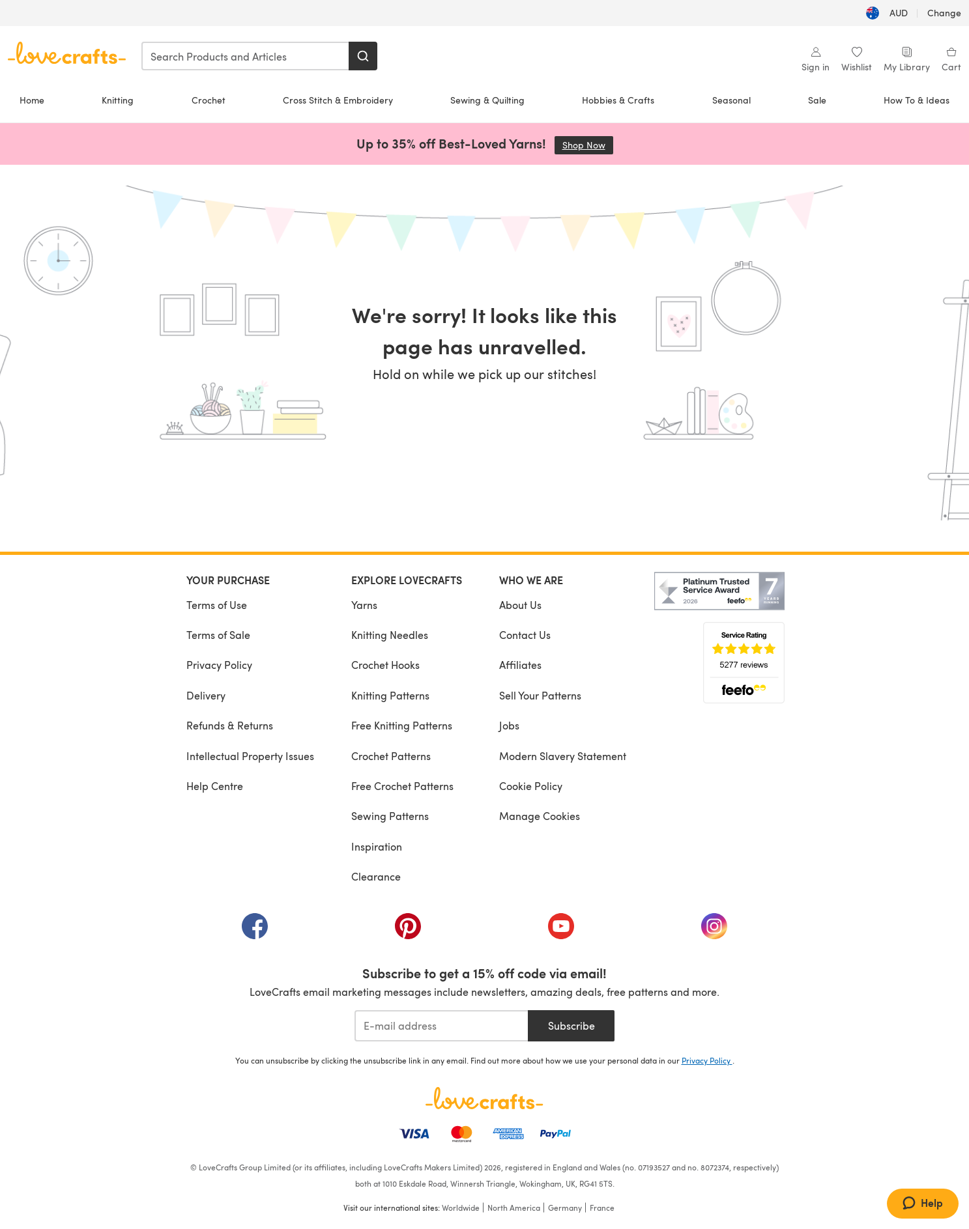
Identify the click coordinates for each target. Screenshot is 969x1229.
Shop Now (587, 145)
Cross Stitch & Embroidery (338, 100)
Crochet (208, 100)
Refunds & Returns (229, 725)
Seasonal (731, 100)
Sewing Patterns (390, 816)
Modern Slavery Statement (562, 756)
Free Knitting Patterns (401, 725)
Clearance (376, 876)
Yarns (364, 605)
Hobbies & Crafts (618, 100)
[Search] (363, 56)
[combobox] (245, 56)
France (602, 1207)
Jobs (509, 725)
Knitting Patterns (390, 695)
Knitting (118, 100)
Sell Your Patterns (540, 695)
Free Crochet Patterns (402, 786)
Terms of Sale (218, 635)
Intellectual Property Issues (250, 756)
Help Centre (214, 786)
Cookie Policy (530, 786)
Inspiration (376, 846)
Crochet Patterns (391, 756)
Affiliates (520, 664)
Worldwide (461, 1207)
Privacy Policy (219, 664)
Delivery (205, 695)
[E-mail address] (441, 1025)
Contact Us (525, 635)
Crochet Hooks (385, 664)
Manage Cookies (539, 816)
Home (32, 100)
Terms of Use (216, 605)
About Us (520, 605)
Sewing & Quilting (487, 100)
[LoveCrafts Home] (485, 1098)
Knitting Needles (389, 635)
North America (513, 1207)
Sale (817, 100)
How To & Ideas (916, 100)
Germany (565, 1207)
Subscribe (571, 1025)
